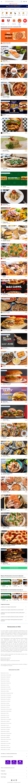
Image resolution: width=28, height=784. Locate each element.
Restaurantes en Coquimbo (5, 699)
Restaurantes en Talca (5, 713)
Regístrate (16, 5)
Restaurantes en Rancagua (5, 705)
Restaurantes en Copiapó (5, 729)
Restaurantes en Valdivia (5, 721)
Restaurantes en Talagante (5, 735)
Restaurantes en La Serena (5, 701)
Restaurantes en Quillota (5, 731)
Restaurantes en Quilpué (5, 681)
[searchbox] (14, 1)
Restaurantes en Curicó (5, 715)
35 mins (22, 9)
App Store (8, 762)
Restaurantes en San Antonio (6, 739)
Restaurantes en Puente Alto (6, 683)
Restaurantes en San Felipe (5, 747)
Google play (14, 762)
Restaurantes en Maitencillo (6, 727)
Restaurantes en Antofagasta (6, 697)
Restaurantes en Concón (5, 679)
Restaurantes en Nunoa (5, 685)
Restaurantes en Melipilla (5, 737)
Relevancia (6, 9)
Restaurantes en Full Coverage (6, 709)
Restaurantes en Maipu (5, 691)
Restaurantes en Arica (5, 673)
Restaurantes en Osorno (5, 745)
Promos (12, 9)
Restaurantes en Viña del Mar (6, 675)
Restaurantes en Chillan (5, 717)
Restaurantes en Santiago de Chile (7, 693)
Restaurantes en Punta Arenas (6, 733)
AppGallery (20, 762)
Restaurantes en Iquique (5, 703)
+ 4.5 (17, 9)
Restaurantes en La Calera (5, 749)
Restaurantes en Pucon (5, 725)
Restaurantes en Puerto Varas (6, 723)
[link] (14, 36)
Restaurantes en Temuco (5, 707)
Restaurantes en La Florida (5, 687)
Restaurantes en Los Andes (5, 743)
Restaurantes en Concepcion (6, 695)
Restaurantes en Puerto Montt (6, 711)
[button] (14, 4)
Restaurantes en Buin (4, 741)
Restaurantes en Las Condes (6, 689)
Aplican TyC (18, 6)
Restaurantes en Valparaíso (5, 677)
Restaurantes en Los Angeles (6, 719)
